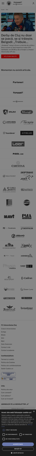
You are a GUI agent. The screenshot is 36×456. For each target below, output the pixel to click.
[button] (18, 453)
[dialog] (18, 432)
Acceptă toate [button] (18, 444)
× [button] (34, 411)
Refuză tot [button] (18, 449)
